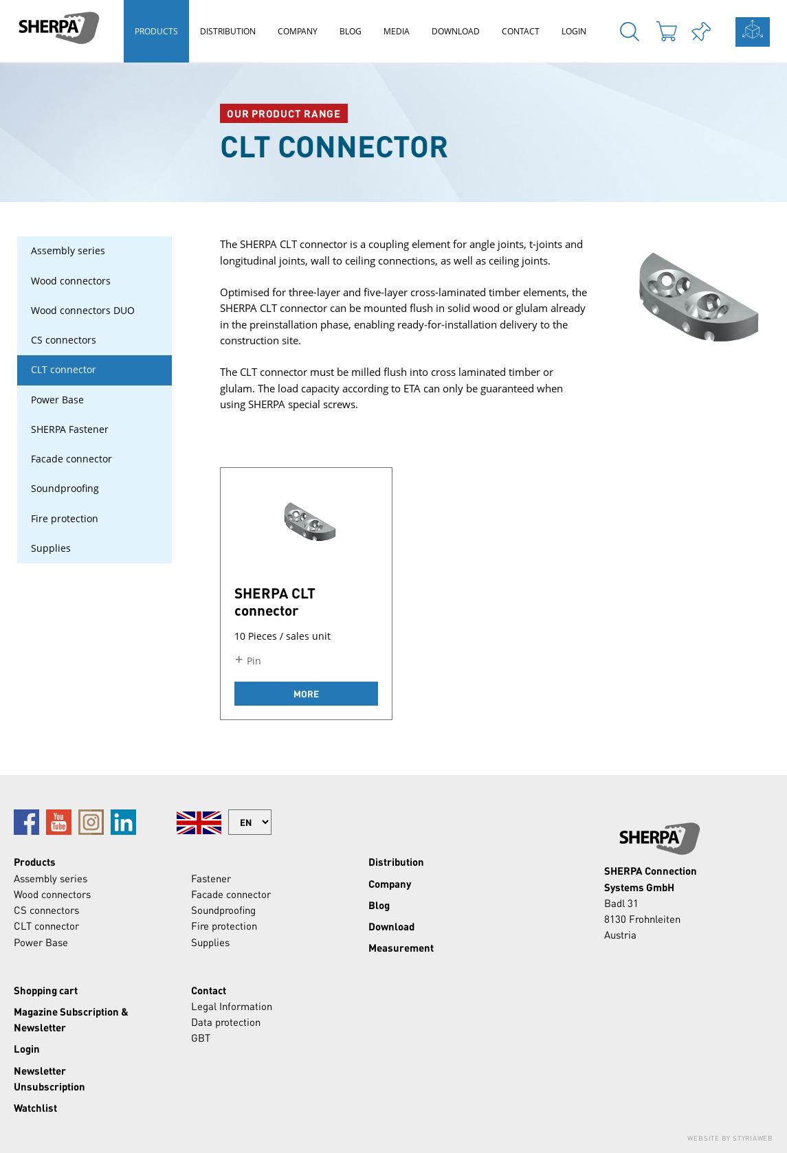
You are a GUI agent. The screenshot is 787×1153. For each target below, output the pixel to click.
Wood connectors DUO (83, 310)
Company (298, 31)
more (306, 693)
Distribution (228, 31)
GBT (200, 1037)
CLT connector (63, 369)
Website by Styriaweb (730, 1138)
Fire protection (64, 519)
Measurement (401, 947)
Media (397, 31)
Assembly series (68, 251)
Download (456, 31)
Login (574, 31)
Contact (521, 31)
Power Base (57, 400)
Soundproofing (65, 488)
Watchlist (35, 1108)
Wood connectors (71, 281)
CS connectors (63, 340)
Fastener (211, 878)
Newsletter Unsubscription (49, 1078)
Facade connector (71, 459)
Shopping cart (46, 990)
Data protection (226, 1022)
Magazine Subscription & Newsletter (71, 1019)
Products (156, 31)
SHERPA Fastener (70, 429)
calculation (752, 32)
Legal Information (231, 1006)
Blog (351, 31)
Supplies (51, 548)
